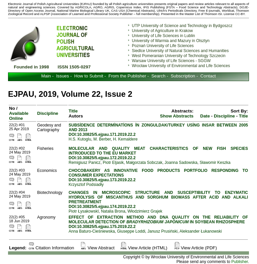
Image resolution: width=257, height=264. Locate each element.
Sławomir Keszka (215, 162)
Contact (208, 75)
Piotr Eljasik (113, 162)
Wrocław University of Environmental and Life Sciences (181, 65)
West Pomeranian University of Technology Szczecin (179, 55)
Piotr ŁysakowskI (84, 211)
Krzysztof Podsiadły (86, 184)
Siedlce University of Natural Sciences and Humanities (180, 50)
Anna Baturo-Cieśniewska (92, 231)
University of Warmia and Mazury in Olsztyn (170, 40)
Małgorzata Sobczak (144, 162)
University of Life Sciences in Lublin (163, 35)
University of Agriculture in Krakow (162, 30)
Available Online (18, 116)
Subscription (183, 75)
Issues (62, 75)
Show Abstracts (176, 115)
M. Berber (102, 139)
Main (46, 75)
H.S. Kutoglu (80, 139)
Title (243, 115)
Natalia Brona (113, 211)
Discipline (47, 113)
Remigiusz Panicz (84, 162)
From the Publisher (127, 75)
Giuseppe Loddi (131, 231)
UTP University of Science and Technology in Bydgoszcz (182, 25)
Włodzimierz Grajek (144, 211)
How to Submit (88, 75)
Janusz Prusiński (163, 231)
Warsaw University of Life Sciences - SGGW (171, 60)
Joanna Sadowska (181, 162)
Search (158, 75)
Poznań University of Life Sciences (163, 45)
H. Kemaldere (125, 139)
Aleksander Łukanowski (201, 231)
